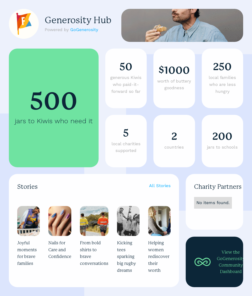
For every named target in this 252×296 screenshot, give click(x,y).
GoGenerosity (84, 29)
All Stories (160, 185)
